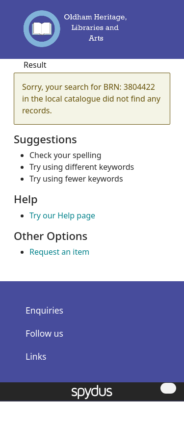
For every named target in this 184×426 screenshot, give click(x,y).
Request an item (59, 251)
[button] (145, 33)
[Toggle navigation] (158, 33)
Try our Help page (62, 215)
